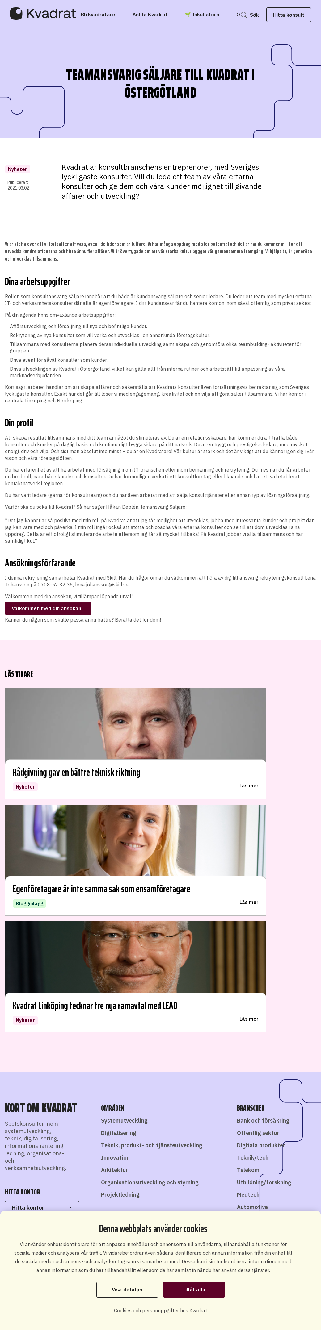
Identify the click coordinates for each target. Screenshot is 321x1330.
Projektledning (120, 948)
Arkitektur (114, 923)
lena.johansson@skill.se (102, 585)
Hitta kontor (42, 961)
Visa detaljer (127, 1289)
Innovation (115, 911)
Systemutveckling (124, 874)
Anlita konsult (155, 1202)
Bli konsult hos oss (155, 1186)
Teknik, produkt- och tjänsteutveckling (151, 899)
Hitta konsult (278, 15)
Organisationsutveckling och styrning (150, 936)
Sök (244, 15)
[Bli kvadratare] (108, 14)
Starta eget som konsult (210, 1186)
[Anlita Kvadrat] (159, 14)
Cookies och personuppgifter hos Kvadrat (160, 1310)
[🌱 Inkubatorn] (212, 14)
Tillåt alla (194, 1289)
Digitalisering (118, 886)
